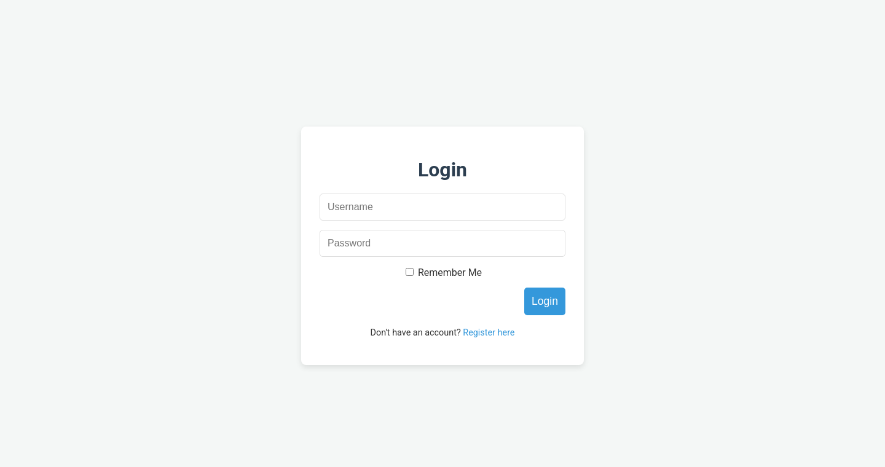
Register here (488, 333)
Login (545, 301)
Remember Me (450, 272)
